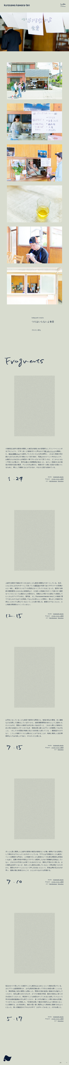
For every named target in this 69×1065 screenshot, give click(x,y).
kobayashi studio (38, 318)
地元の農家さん (14, 454)
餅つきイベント (49, 451)
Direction (60, 481)
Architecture (53, 481)
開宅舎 (37, 586)
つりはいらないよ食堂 (57, 479)
